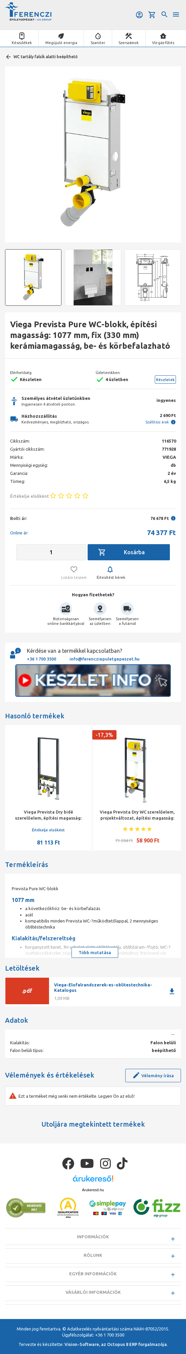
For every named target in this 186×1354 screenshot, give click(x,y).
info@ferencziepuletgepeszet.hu (104, 658)
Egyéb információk (93, 1273)
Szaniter (98, 43)
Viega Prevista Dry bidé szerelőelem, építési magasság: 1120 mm (48, 818)
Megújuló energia (61, 43)
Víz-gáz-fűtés (163, 43)
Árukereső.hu (93, 1190)
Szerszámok (129, 43)
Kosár (152, 15)
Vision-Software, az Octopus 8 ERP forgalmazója (115, 1344)
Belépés (139, 15)
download (172, 991)
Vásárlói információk (93, 1292)
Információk (93, 1236)
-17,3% (104, 735)
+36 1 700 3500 (41, 658)
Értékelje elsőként (48, 830)
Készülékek (22, 43)
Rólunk (93, 1255)
